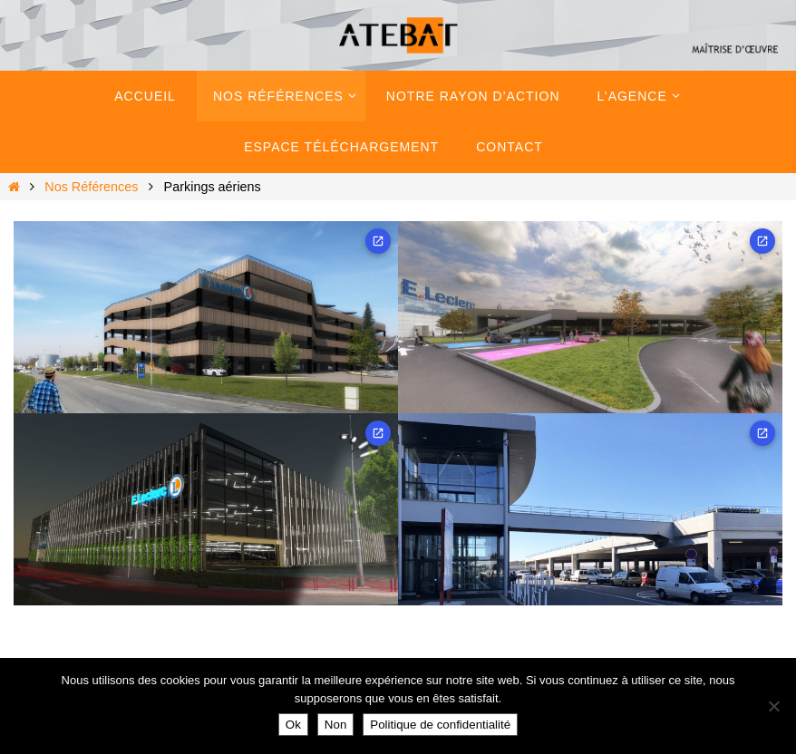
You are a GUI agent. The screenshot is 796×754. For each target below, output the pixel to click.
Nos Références (91, 186)
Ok (293, 724)
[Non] (773, 706)
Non (335, 724)
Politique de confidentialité (440, 724)
